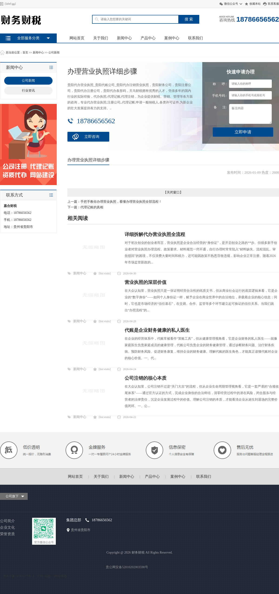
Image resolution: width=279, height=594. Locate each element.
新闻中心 (124, 38)
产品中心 (148, 38)
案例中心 (171, 38)
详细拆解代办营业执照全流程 (155, 234)
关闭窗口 (173, 192)
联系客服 (273, 3)
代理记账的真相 (91, 207)
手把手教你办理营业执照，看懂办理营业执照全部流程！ (121, 201)
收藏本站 (255, 3)
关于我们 (100, 38)
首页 (25, 52)
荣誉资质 (7, 534)
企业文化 (7, 527)
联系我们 (195, 38)
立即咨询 (91, 137)
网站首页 (77, 38)
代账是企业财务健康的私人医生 (157, 330)
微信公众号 (231, 3)
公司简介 (7, 521)
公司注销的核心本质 (145, 378)
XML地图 (44, 576)
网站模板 (60, 576)
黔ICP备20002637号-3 (18, 576)
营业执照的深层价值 (145, 282)
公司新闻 (54, 52)
